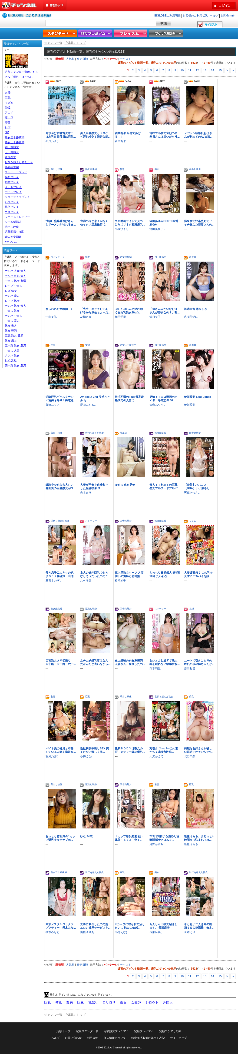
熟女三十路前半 (14, 137)
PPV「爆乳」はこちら (19, 77)
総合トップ (55, 5)
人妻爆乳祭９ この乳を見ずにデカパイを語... (198, 574)
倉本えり (85, 492)
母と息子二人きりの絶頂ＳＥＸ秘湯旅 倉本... (199, 926)
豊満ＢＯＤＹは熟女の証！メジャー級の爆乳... (130, 750)
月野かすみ (156, 844)
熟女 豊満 (11, 330)
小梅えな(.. (87, 756)
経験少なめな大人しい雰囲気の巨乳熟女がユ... (61, 486)
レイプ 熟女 (12, 301)
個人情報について (115, 1038)
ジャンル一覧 (53, 43)
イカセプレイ (13, 187)
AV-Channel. (115, 1047)
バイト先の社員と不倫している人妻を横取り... (61, 750)
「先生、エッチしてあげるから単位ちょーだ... (95, 310)
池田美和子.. (157, 229)
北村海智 (85, 580)
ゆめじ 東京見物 (125, 484)
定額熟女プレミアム (116, 1031)
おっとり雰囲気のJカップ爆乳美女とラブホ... (60, 838)
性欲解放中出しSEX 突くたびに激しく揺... (94, 750)
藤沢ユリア (53, 404)
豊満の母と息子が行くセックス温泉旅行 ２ (94, 222)
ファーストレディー (17, 217)
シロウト (152, 1002)
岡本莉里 (155, 668)
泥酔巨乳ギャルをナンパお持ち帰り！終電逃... (61, 398)
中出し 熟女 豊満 (15, 281)
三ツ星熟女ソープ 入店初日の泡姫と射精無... (129, 574)
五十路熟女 (12, 152)
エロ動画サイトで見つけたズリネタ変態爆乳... (130, 222)
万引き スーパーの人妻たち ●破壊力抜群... (163, 750)
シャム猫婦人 (13, 221)
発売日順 (82, 58)
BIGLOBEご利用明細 (167, 15)
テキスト (125, 58)
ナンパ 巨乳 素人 (15, 276)
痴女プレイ (12, 182)
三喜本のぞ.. (53, 580)
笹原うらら (191, 844)
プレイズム (131, 33)
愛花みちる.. (88, 404)
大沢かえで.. (157, 756)
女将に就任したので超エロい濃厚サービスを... (95, 926)
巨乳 (53, 345)
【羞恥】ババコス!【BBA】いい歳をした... (197, 488)
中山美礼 (51, 317)
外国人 (168, 1002)
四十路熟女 (160, 257)
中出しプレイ (13, 192)
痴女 (157, 169)
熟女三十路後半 (128, 345)
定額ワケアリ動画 (170, 1031)
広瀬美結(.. (191, 317)
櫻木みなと (53, 932)
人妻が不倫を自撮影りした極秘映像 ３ (94, 486)
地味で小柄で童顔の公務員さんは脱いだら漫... (164, 135)
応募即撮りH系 (14, 231)
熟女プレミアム (95, 33)
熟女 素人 (11, 325)
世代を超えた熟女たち (19, 162)
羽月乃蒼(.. (52, 141)
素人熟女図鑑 (13, 237)
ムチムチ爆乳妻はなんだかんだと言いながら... (95, 662)
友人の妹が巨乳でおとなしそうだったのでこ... (95, 574)
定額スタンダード (87, 1031)
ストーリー (91, 520)
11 (189, 70)
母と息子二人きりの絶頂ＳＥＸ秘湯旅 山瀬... (61, 574)
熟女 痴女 (11, 340)
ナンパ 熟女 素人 (15, 305)
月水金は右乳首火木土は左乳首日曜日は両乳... (61, 135)
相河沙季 (120, 580)
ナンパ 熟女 (12, 355)
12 (197, 70)
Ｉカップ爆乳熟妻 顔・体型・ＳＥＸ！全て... (129, 838)
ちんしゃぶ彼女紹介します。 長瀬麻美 (163, 926)
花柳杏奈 (85, 317)
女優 (87, 345)
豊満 (69, 1002)
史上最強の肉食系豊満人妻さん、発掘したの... (130, 662)
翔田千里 (120, 317)
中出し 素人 (12, 320)
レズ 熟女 (11, 291)
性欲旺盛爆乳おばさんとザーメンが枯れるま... (61, 222)
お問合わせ (228, 15)
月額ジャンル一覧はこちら (21, 71)
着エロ (192, 257)
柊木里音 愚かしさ (195, 309)
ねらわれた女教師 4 (59, 309)
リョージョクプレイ (17, 197)
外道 (7, 107)
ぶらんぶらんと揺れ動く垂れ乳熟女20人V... (129, 310)
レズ (7, 127)
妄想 (122, 169)
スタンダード (60, 33)
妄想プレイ (12, 177)
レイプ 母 (11, 360)
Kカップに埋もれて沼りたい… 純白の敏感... (130, 926)
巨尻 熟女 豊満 (14, 335)
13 (204, 70)
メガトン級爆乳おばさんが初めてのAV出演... (198, 135)
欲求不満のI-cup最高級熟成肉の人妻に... (129, 398)
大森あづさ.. (157, 404)
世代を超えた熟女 (94, 433)
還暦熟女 (10, 157)
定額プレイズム (144, 1031)
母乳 (58, 1002)
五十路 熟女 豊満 (15, 345)
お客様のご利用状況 (195, 15)
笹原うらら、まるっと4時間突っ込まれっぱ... (199, 838)
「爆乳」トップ (75, 43)
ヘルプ (214, 15)
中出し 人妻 (12, 350)
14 (212, 70)
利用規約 (92, 1038)
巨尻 (80, 1002)
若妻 (53, 696)
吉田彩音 (189, 668)
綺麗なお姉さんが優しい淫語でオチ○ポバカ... (198, 750)
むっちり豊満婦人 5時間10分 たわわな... (164, 574)
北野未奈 (189, 756)
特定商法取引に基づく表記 (148, 1038)
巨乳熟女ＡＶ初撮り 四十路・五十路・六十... (61, 662)
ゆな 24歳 (86, 836)
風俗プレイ (12, 207)
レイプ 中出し (13, 285)
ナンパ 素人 (12, 295)
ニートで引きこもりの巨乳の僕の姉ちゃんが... (199, 662)
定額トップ (63, 1031)
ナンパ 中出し (13, 315)
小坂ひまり (122, 229)
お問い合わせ (73, 1038)
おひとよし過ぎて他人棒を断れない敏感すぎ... (164, 662)
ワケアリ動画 (166, 33)
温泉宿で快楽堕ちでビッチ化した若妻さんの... (199, 222)
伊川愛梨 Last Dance (197, 397)
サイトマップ (178, 1038)
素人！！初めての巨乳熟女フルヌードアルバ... (164, 486)
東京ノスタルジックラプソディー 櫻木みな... (61, 926)
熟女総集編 (91, 169)
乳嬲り (93, 1002)
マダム (192, 520)
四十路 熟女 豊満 (15, 365)
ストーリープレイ (16, 172)
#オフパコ (11, 241)
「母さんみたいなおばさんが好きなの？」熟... (164, 310)
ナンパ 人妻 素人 (15, 271)
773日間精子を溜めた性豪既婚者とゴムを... (164, 838)
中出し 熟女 (12, 310)
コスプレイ (12, 212)
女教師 (136, 1002)
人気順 (70, 58)
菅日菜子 (155, 317)
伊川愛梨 (189, 404)
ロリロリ (109, 1002)
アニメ (9, 112)
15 (219, 70)
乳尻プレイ (12, 202)
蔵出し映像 (56, 169)
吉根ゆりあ (87, 932)
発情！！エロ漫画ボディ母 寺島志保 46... (163, 398)
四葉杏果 (120, 141)
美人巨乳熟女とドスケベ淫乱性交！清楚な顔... (95, 135)
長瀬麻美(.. (156, 932)
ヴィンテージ (58, 257)
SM (7, 132)
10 (182, 70)
